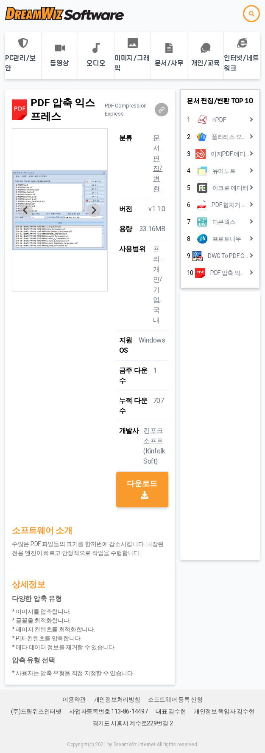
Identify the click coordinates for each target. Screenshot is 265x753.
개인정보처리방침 (117, 699)
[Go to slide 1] (59, 285)
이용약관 (74, 699)
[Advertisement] (220, 425)
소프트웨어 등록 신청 (175, 699)
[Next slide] (93, 210)
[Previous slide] (26, 210)
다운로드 (142, 489)
